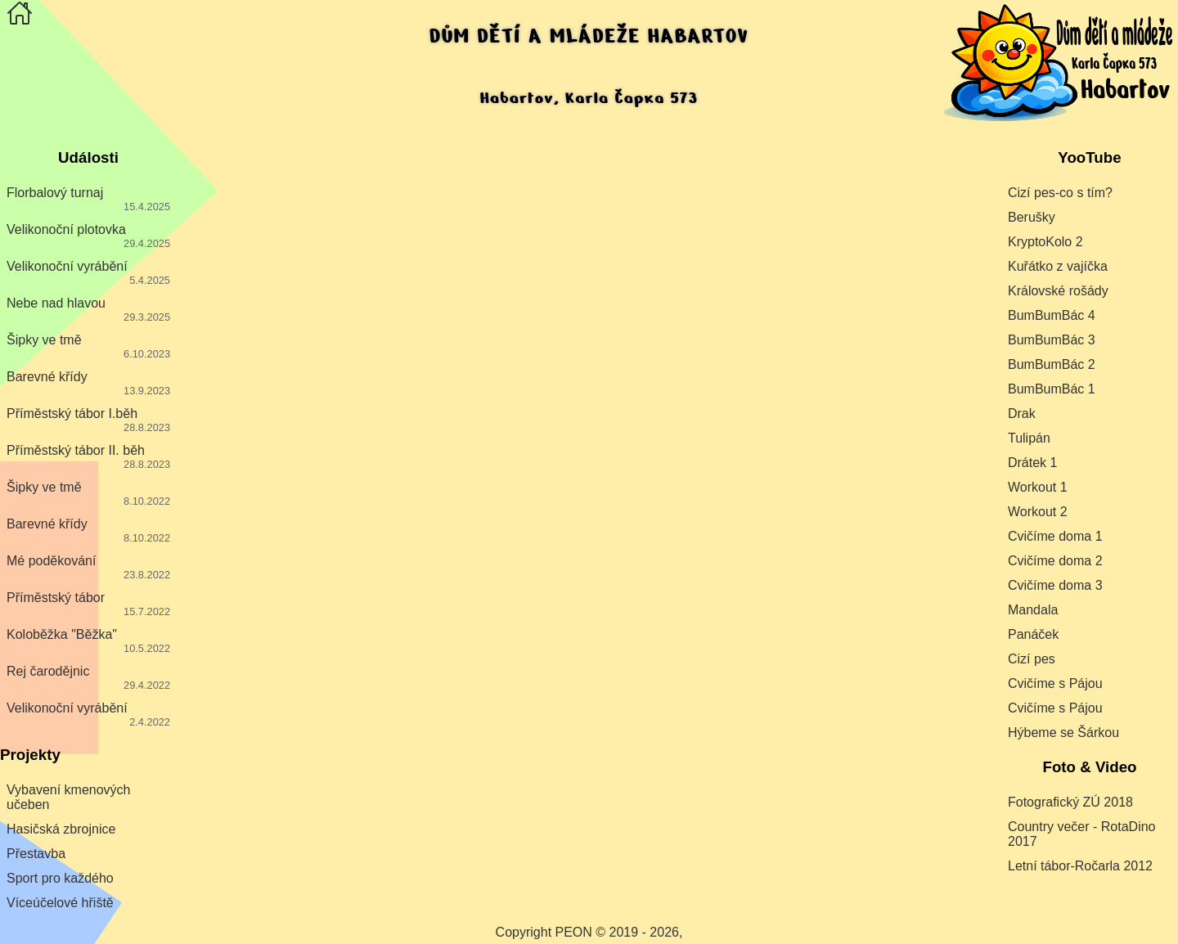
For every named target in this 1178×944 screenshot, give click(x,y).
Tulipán (1029, 438)
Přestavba (36, 854)
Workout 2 (1038, 512)
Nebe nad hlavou (88, 309)
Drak (1022, 413)
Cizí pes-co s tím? (1060, 193)
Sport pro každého (60, 878)
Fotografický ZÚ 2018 (1070, 802)
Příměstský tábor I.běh (88, 420)
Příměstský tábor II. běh (88, 456)
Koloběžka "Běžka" (88, 640)
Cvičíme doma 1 (1055, 536)
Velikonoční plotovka (88, 236)
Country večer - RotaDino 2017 (1082, 834)
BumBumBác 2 (1051, 364)
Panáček (1033, 634)
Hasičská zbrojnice (61, 829)
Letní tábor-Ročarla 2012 (1080, 866)
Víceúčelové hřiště (60, 903)
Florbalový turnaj (88, 199)
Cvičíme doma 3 (1055, 585)
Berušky (1031, 217)
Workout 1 (1038, 487)
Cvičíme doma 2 (1055, 561)
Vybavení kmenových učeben (68, 797)
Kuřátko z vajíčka (1058, 266)
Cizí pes (1031, 659)
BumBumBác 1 (1051, 389)
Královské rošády (1058, 291)
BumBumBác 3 (1051, 340)
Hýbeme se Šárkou (1063, 732)
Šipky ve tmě (88, 346)
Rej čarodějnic (88, 677)
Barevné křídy (88, 383)
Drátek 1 (1032, 463)
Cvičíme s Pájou (1055, 683)
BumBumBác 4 (1051, 315)
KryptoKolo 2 (1045, 242)
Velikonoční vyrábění (88, 272)
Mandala (1033, 610)
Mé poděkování (88, 567)
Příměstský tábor (88, 604)
